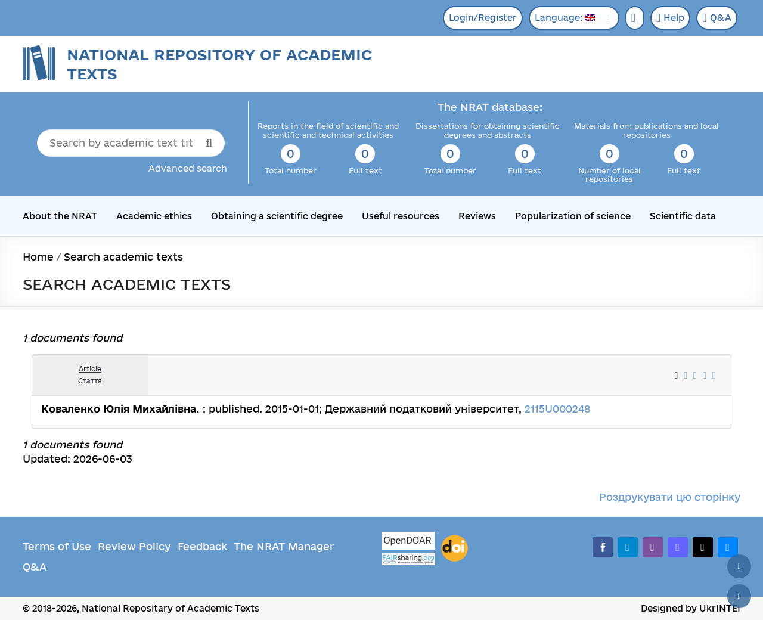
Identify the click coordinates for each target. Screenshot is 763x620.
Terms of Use (57, 546)
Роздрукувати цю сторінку (669, 497)
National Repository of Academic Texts (219, 64)
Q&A (716, 18)
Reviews (477, 216)
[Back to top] (739, 566)
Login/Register (483, 18)
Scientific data (683, 216)
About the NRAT (60, 216)
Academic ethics (154, 216)
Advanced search (187, 168)
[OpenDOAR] (408, 542)
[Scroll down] (739, 596)
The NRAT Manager (284, 546)
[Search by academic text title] (131, 143)
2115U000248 (557, 408)
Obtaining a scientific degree (277, 216)
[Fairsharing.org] (408, 559)
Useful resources (400, 216)
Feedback (202, 546)
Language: (565, 18)
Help (670, 18)
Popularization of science (573, 216)
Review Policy (134, 546)
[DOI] (454, 548)
